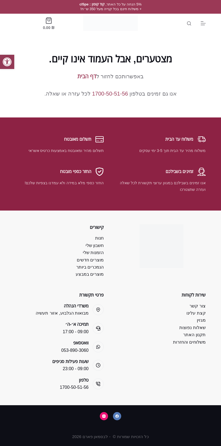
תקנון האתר (194, 334)
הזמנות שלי (93, 252)
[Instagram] (104, 416)
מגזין (201, 320)
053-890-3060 (75, 350)
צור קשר (197, 306)
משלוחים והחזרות (189, 342)
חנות (99, 238)
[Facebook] (117, 416)
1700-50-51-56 (110, 94)
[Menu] (203, 23)
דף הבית (86, 76)
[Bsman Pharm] (110, 23)
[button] (7, 62)
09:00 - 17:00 (76, 331)
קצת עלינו (195, 313)
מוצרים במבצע (90, 274)
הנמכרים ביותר (90, 267)
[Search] (189, 23)
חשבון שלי (95, 245)
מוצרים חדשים (90, 260)
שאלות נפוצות (192, 327)
